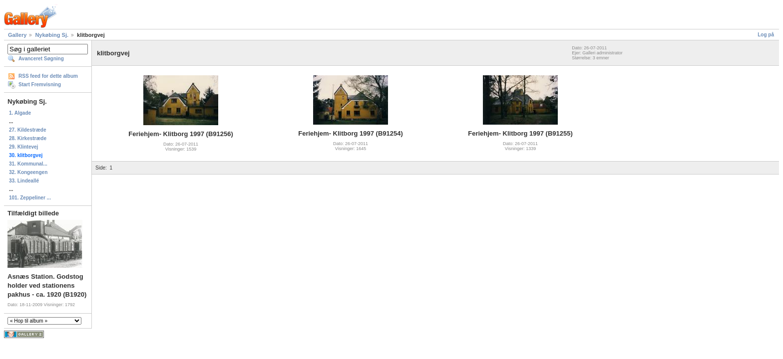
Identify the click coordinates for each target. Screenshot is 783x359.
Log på (766, 34)
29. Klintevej (23, 147)
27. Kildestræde (27, 130)
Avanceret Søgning (41, 58)
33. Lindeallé (24, 180)
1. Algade (20, 113)
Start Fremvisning (39, 84)
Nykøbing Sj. (51, 35)
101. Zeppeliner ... (30, 197)
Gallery (17, 35)
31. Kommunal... (28, 164)
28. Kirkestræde (27, 138)
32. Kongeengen (28, 172)
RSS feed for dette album (48, 76)
